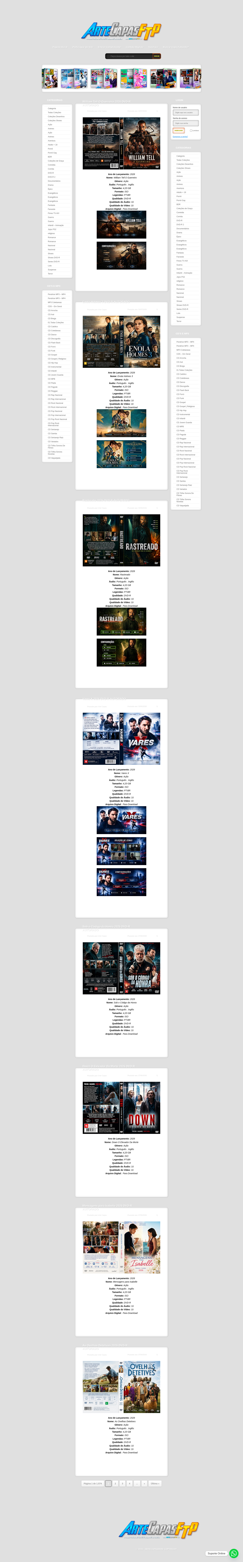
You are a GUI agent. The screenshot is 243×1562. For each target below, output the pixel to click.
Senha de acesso (180, 118)
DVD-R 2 (51, 177)
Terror (50, 274)
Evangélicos (53, 193)
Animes (51, 129)
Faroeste (51, 209)
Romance (52, 237)
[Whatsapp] (234, 1553)
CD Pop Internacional (57, 415)
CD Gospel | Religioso (57, 359)
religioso (51, 233)
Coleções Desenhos (56, 116)
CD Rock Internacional (57, 407)
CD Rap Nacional (55, 395)
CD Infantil (52, 371)
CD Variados (53, 442)
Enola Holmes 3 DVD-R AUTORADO (106, 302)
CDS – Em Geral (55, 306)
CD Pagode (52, 387)
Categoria (52, 108)
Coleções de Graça (56, 161)
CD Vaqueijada (54, 458)
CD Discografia (54, 339)
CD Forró (51, 347)
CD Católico (53, 327)
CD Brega (52, 318)
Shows (50, 254)
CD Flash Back (54, 343)
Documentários (54, 181)
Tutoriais (153, 47)
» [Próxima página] (144, 1483)
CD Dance (52, 335)
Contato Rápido (134, 47)
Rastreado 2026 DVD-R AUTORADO (106, 500)
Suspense (52, 270)
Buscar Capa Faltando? (176, 47)
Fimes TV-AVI (53, 213)
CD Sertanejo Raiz (55, 437)
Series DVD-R (54, 262)
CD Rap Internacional (57, 399)
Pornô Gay (52, 153)
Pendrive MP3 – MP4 (56, 294)
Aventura (51, 141)
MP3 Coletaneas (55, 302)
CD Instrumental (54, 367)
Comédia (51, 165)
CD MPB (51, 379)
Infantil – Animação (56, 225)
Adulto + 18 (52, 145)
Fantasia (51, 205)
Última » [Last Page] (155, 1483)
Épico (50, 189)
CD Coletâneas (54, 331)
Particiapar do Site (83, 47)
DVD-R (51, 173)
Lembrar (194, 131)
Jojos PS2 (52, 229)
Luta (49, 266)
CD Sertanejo (53, 429)
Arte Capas (102, 111)
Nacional (51, 245)
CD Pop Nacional (55, 411)
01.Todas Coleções (56, 322)
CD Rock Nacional (55, 403)
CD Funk (51, 351)
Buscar (156, 56)
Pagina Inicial (60, 47)
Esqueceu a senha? (180, 136)
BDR (50, 157)
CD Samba (52, 433)
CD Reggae (53, 391)
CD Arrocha (52, 310)
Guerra (51, 217)
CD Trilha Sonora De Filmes (56, 447)
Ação (50, 125)
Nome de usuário (180, 107)
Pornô (50, 149)
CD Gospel (52, 355)
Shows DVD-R (54, 258)
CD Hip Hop (53, 363)
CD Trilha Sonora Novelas (55, 453)
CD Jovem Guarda (55, 375)
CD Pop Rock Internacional (53, 424)
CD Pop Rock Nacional (57, 419)
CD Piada (52, 383)
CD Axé (51, 314)
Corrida (51, 169)
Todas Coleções (54, 112)
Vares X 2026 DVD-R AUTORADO (104, 698)
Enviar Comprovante (109, 47)
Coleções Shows (55, 121)
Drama (50, 185)
